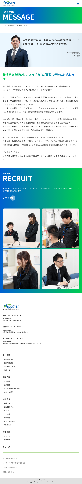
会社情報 (6, 355)
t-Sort (6, 410)
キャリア (7, 436)
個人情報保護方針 (10, 458)
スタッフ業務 (8, 392)
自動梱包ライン (9, 407)
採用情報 (6, 432)
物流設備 (6, 399)
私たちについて (9, 359)
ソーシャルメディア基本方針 (14, 463)
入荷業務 (7, 381)
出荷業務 (7, 385)
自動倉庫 (7, 418)
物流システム (8, 403)
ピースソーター (9, 421)
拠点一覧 (7, 370)
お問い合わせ (8, 472)
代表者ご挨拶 (8, 363)
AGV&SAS (7, 425)
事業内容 (6, 377)
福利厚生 (7, 440)
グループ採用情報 (10, 467)
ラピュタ (7, 414)
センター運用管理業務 (12, 388)
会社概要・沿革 (9, 366)
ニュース (6, 446)
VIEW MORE (8, 198)
